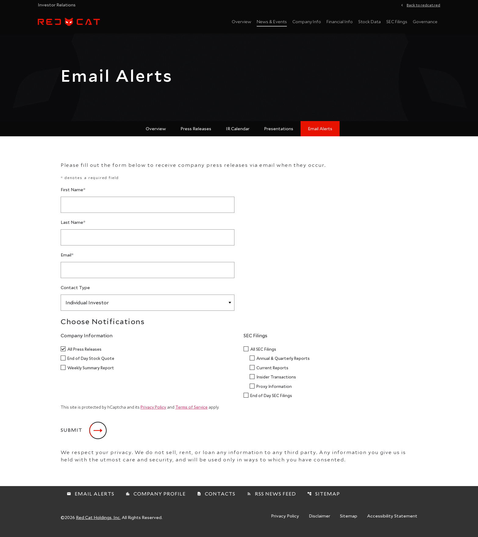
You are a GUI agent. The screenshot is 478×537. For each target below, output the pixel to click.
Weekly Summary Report (90, 371)
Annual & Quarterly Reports (283, 361)
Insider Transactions (276, 380)
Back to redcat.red (423, 4)
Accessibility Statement (392, 519)
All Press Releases (84, 352)
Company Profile (156, 497)
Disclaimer (319, 519)
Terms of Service (191, 410)
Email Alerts (320, 132)
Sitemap (323, 497)
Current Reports (272, 371)
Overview (241, 21)
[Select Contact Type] (147, 306)
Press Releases (195, 132)
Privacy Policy (153, 410)
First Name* (73, 193)
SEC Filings (396, 21)
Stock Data (369, 21)
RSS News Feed (271, 497)
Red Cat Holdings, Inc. (98, 521)
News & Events (272, 21)
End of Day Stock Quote (90, 361)
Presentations (278, 132)
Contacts (216, 497)
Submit (71, 433)
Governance (425, 21)
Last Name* (73, 226)
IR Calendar (237, 132)
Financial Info (339, 21)
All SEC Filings (263, 352)
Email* (67, 258)
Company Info (306, 21)
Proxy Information (274, 389)
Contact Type (75, 291)
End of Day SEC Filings (271, 399)
